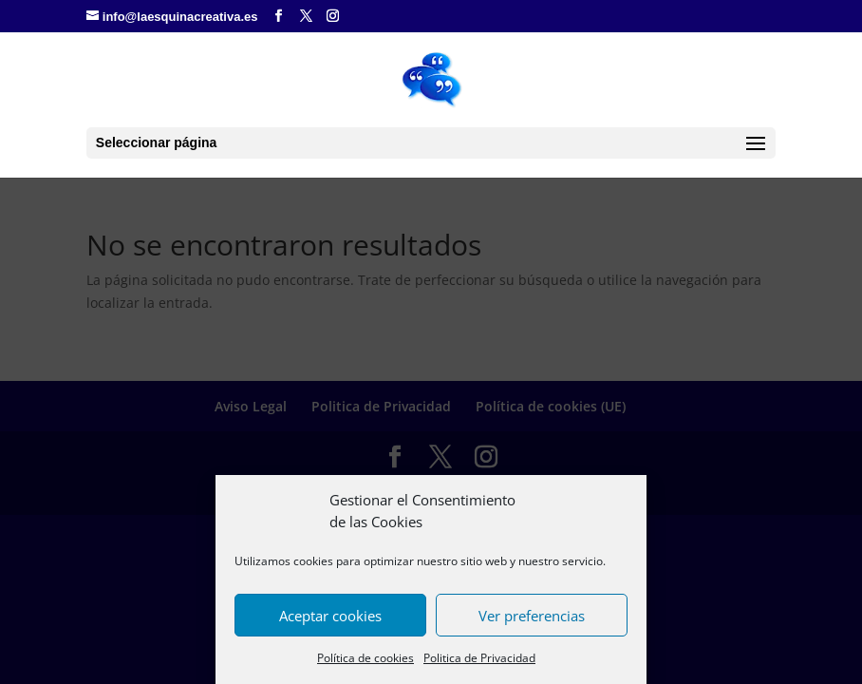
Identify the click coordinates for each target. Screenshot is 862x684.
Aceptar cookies (330, 615)
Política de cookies (365, 658)
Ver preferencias (531, 615)
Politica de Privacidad (479, 658)
